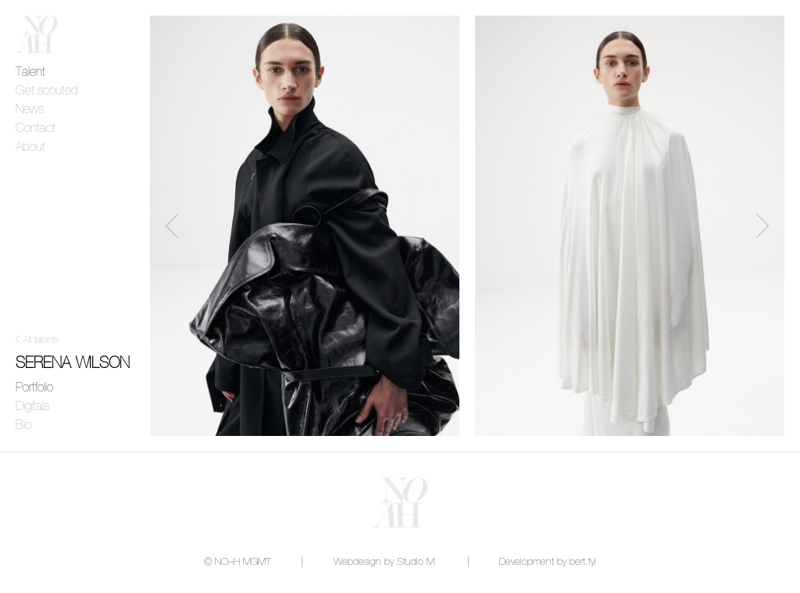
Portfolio (34, 387)
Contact (35, 128)
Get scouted (47, 90)
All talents (41, 340)
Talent (30, 72)
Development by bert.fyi (547, 562)
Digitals (32, 406)
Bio (23, 425)
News (30, 109)
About (30, 147)
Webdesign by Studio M (384, 562)
